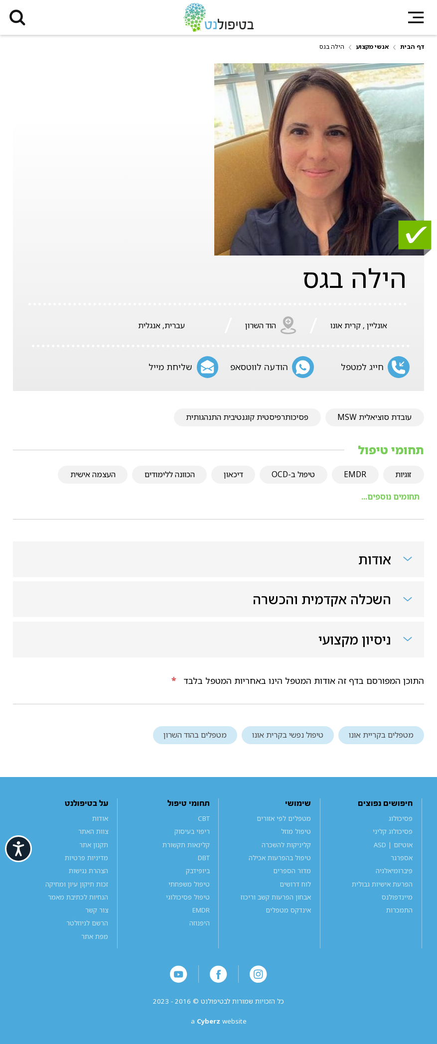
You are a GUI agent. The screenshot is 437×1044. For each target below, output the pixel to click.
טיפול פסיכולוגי (188, 897)
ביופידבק (198, 870)
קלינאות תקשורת (186, 844)
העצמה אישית (93, 474)
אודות (100, 818)
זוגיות (403, 474)
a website (219, 1021)
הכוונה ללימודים (170, 474)
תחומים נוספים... (390, 496)
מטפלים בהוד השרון (195, 734)
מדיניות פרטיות (86, 857)
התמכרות (399, 910)
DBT (204, 857)
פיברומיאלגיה (394, 870)
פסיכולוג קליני (393, 831)
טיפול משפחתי (189, 884)
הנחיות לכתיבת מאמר (78, 897)
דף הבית (412, 46)
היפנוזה (199, 922)
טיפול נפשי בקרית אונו (287, 734)
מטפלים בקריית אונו (381, 734)
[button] (17, 17)
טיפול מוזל (296, 831)
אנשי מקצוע (372, 46)
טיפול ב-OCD (293, 474)
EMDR (355, 474)
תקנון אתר (93, 844)
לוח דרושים (295, 884)
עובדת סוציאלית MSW (374, 416)
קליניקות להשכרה (286, 844)
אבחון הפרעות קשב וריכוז (276, 897)
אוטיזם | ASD (393, 844)
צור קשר (96, 910)
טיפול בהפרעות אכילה (280, 857)
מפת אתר (94, 936)
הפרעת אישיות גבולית (382, 884)
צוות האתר (93, 831)
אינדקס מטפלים (288, 910)
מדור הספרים (292, 870)
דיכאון (233, 474)
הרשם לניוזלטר (87, 922)
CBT (204, 818)
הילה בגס (331, 46)
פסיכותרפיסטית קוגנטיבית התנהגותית (247, 416)
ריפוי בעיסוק (192, 831)
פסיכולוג (401, 818)
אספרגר (402, 857)
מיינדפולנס (397, 897)
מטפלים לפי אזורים (284, 818)
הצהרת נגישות (88, 870)
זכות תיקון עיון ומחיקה (76, 884)
